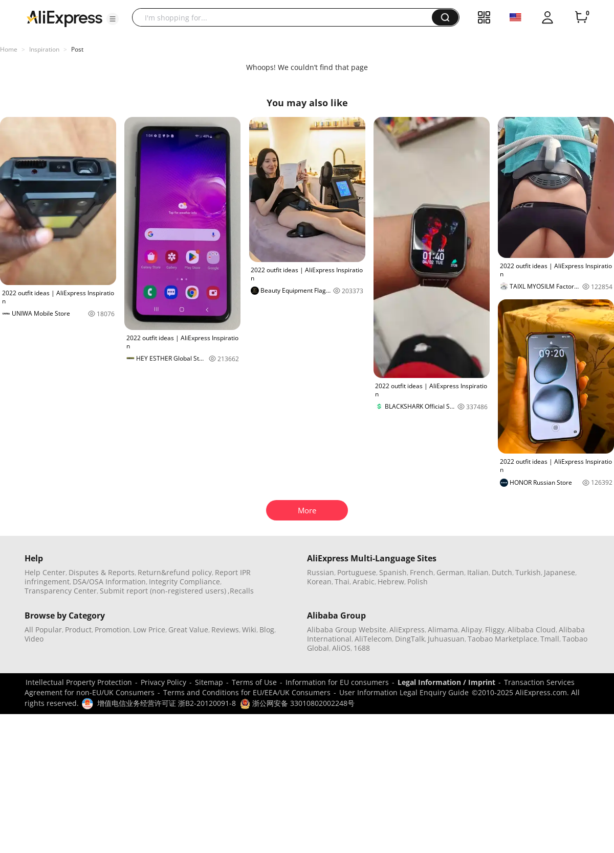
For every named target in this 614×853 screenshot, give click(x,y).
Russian (320, 572)
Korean (319, 581)
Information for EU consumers (337, 682)
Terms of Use (254, 682)
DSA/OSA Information (109, 581)
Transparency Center (61, 591)
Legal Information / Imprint (446, 682)
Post (77, 49)
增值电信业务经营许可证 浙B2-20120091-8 (166, 703)
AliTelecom (373, 639)
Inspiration (44, 49)
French (421, 572)
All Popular (43, 629)
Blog (266, 629)
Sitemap (209, 682)
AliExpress (407, 629)
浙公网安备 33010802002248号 (297, 703)
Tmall (549, 639)
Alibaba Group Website (346, 629)
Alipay (471, 629)
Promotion (112, 629)
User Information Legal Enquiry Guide (404, 692)
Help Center (45, 572)
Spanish (393, 572)
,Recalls (241, 591)
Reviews (225, 629)
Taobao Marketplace (502, 639)
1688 (362, 648)
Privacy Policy (163, 682)
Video (34, 639)
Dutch (502, 572)
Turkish (528, 572)
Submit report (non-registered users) (163, 591)
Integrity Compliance (184, 581)
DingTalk (410, 639)
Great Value (188, 629)
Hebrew (391, 581)
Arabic (364, 581)
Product (78, 629)
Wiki (249, 629)
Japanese (559, 572)
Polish (417, 581)
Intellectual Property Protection (79, 682)
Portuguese (356, 572)
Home (8, 49)
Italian (478, 572)
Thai (342, 581)
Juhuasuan (446, 639)
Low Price (149, 629)
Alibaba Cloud (532, 629)
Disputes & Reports (102, 572)
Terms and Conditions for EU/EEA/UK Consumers (247, 692)
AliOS (341, 648)
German (450, 572)
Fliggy (495, 629)
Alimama (443, 629)
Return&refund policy (175, 572)
